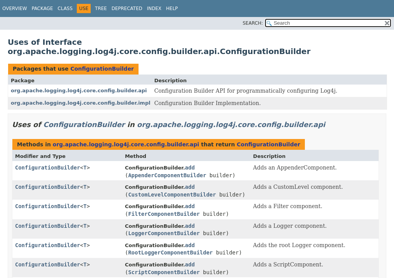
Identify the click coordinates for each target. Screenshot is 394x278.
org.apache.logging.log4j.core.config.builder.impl (80, 103)
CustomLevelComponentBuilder (172, 195)
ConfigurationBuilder (102, 69)
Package (42, 8)
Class (65, 8)
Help (172, 8)
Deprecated (127, 8)
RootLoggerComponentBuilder (170, 252)
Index (154, 8)
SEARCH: (253, 23)
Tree (101, 8)
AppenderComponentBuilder (167, 175)
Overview (14, 8)
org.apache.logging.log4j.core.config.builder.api (79, 90)
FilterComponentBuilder (164, 214)
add (189, 167)
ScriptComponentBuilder (164, 272)
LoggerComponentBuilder (164, 233)
